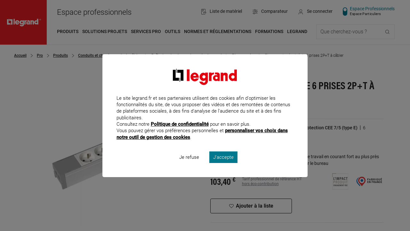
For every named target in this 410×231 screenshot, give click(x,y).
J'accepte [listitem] (223, 165)
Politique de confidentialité (180, 133)
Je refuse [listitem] (189, 165)
